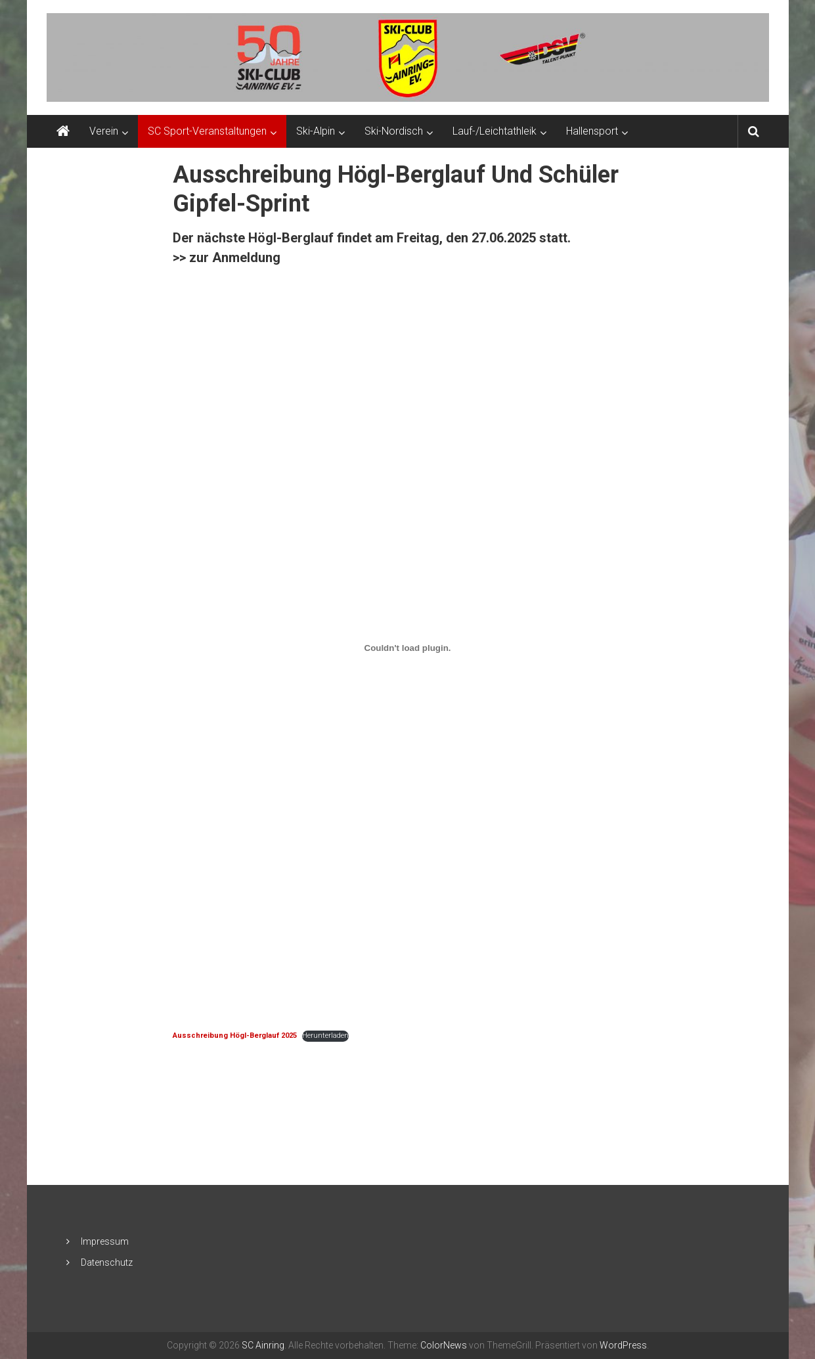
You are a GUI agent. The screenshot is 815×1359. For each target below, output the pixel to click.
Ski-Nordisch (393, 131)
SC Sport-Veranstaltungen (207, 131)
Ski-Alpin (315, 131)
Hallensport (592, 131)
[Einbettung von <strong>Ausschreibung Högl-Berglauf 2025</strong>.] (407, 648)
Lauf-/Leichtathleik (494, 131)
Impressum (105, 1241)
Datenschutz (107, 1262)
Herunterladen (325, 1035)
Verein (103, 131)
